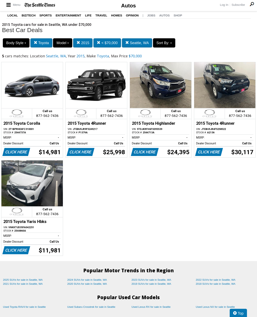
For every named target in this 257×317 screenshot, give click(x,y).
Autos (128, 6)
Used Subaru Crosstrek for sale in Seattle (91, 306)
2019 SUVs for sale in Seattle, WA (151, 283)
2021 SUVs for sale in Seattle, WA (23, 283)
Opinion (132, 15)
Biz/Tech (29, 15)
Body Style (16, 43)
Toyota (41, 43)
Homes (116, 15)
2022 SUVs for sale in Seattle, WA (216, 279)
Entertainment (68, 15)
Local (12, 15)
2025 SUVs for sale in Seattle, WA (23, 279)
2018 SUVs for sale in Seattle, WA (216, 283)
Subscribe (238, 4)
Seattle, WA (137, 43)
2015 (82, 43)
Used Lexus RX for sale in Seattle (151, 306)
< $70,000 (107, 43)
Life (88, 15)
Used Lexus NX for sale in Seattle (215, 306)
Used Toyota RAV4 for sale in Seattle (24, 306)
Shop (177, 15)
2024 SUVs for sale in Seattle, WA (87, 279)
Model (62, 43)
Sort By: (164, 43)
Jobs (151, 15)
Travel (101, 15)
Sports (45, 15)
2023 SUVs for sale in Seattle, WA (151, 279)
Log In (224, 4)
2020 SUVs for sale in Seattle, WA (87, 283)
